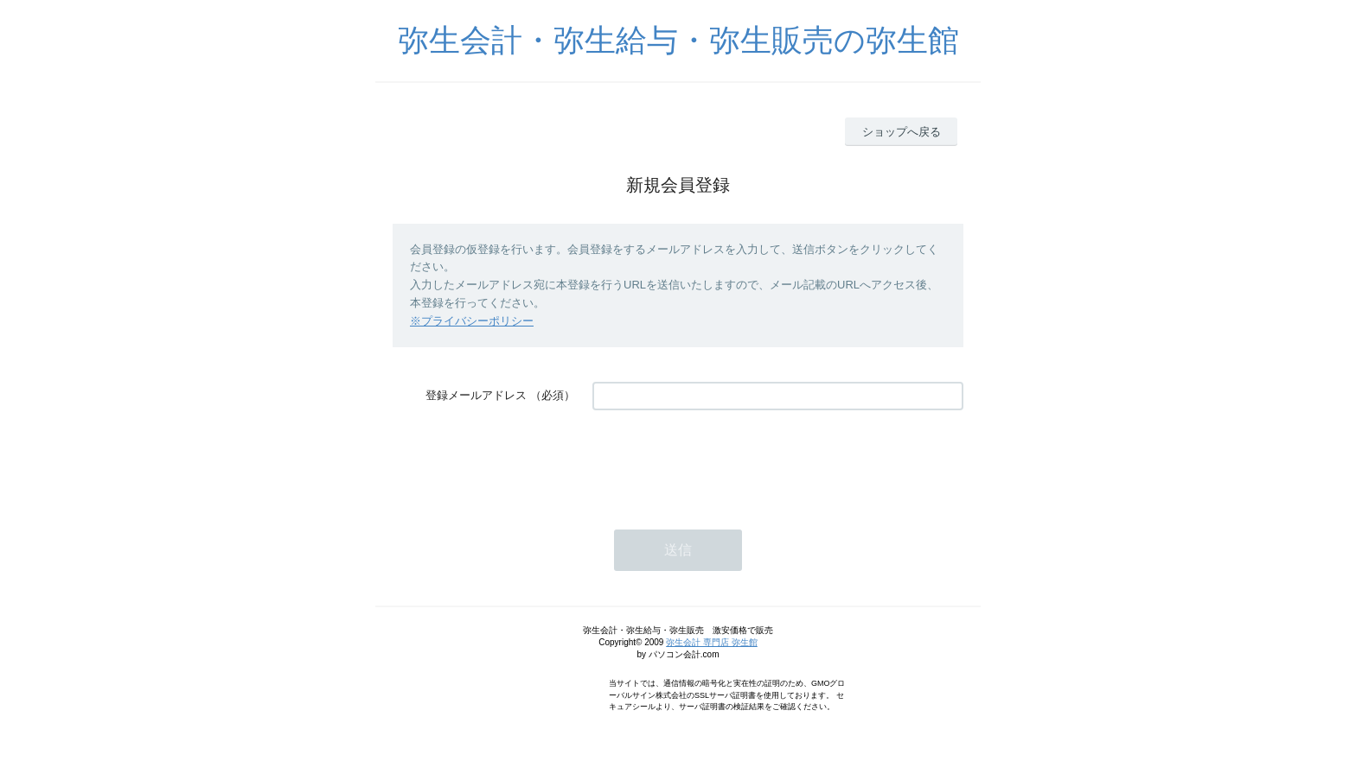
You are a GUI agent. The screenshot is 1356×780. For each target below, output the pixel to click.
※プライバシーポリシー (472, 320)
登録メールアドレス (476, 395)
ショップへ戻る (901, 131)
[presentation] (723, 461)
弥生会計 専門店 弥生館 (712, 642)
